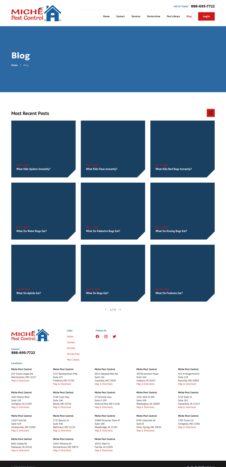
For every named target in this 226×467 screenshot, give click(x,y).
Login (206, 16)
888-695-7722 (203, 6)
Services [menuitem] (135, 16)
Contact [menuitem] (120, 16)
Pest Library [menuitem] (173, 16)
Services (71, 348)
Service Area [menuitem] (153, 16)
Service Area (73, 354)
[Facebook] (97, 336)
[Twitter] (114, 336)
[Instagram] (106, 336)
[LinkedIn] (123, 336)
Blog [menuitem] (189, 16)
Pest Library (73, 359)
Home (70, 336)
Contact (71, 342)
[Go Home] (14, 65)
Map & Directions (20, 380)
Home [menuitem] (106, 16)
